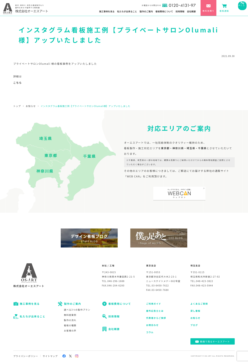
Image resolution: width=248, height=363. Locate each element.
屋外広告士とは (155, 310)
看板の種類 (70, 325)
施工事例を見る (107, 11)
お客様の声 (70, 330)
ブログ (194, 325)
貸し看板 (195, 310)
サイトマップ (50, 356)
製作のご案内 (146, 11)
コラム (150, 332)
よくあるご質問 (199, 303)
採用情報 (180, 11)
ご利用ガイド (153, 303)
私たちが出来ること (127, 11)
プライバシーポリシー (25, 356)
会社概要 (191, 11)
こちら (17, 82)
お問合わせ (152, 325)
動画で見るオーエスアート (215, 341)
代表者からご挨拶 (156, 317)
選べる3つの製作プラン (77, 309)
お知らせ (195, 317)
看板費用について (164, 11)
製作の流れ (70, 320)
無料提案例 (70, 314)
